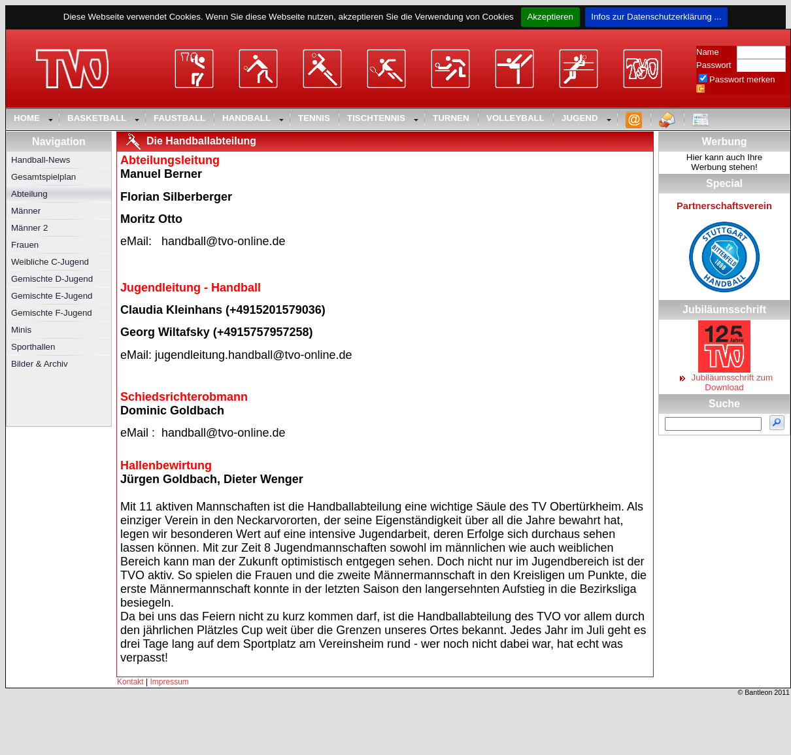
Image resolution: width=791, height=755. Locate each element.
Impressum (169, 681)
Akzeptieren (550, 17)
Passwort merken (742, 79)
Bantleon (758, 692)
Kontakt (130, 681)
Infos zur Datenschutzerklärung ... (656, 17)
